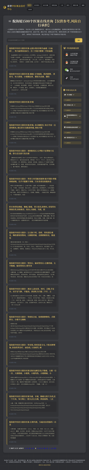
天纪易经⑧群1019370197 (74, 62)
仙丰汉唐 (45, 5)
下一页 (51, 448)
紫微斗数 (75, 5)
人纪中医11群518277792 (74, 54)
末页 (55, 448)
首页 (29, 5)
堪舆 (83, 5)
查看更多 (68, 100)
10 (44, 448)
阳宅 (68, 5)
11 (47, 448)
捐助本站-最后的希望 (44, 465)
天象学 (30, 9)
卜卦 (62, 5)
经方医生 (36, 5)
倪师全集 (54, 5)
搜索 (79, 40)
